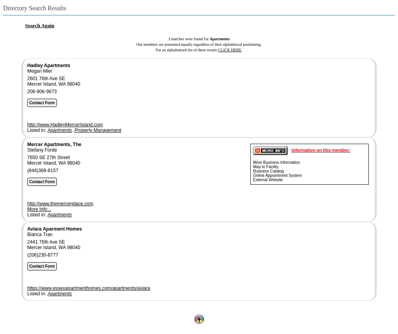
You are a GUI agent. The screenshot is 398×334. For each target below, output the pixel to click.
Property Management (97, 130)
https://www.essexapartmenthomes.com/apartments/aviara (88, 288)
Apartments (59, 130)
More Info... (39, 209)
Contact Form (42, 103)
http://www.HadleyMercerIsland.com (65, 125)
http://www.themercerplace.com (60, 203)
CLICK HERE (230, 50)
